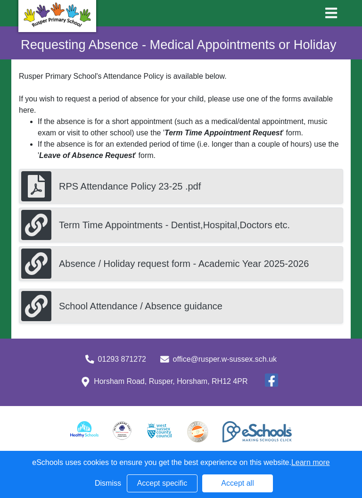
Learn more (310, 462)
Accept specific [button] (162, 483)
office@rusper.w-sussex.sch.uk (225, 359)
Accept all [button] (237, 483)
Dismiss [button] (108, 483)
